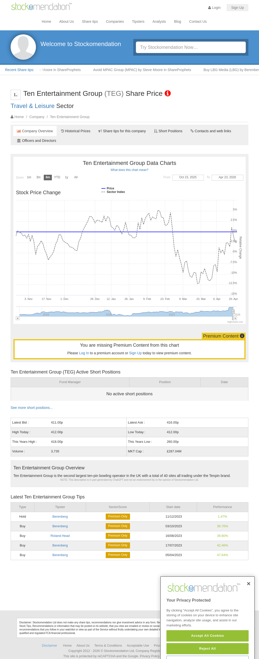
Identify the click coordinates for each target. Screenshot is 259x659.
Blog (177, 21)
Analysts (159, 21)
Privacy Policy (150, 656)
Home (46, 21)
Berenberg (60, 516)
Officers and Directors (36, 141)
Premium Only (117, 516)
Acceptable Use (138, 645)
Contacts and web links (210, 131)
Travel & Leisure (33, 105)
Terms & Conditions (108, 645)
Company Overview (35, 131)
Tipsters (138, 21)
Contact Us (198, 21)
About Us (66, 21)
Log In (84, 353)
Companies (115, 21)
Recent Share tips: (19, 70)
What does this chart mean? (129, 170)
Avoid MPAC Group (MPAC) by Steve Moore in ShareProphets (145, 70)
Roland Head (60, 536)
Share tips (90, 21)
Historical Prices (75, 131)
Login (214, 8)
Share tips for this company (122, 131)
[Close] (248, 597)
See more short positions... (32, 408)
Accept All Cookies (207, 650)
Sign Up (237, 8)
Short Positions (168, 131)
